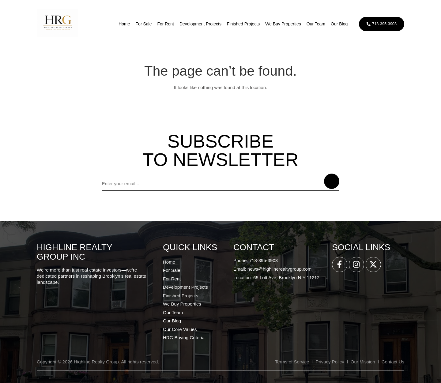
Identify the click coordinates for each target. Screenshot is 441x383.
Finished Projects (242, 23)
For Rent (164, 23)
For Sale (142, 23)
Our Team (315, 23)
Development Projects (200, 23)
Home (123, 23)
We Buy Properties (282, 23)
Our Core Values (180, 329)
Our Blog (338, 23)
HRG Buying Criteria (184, 337)
